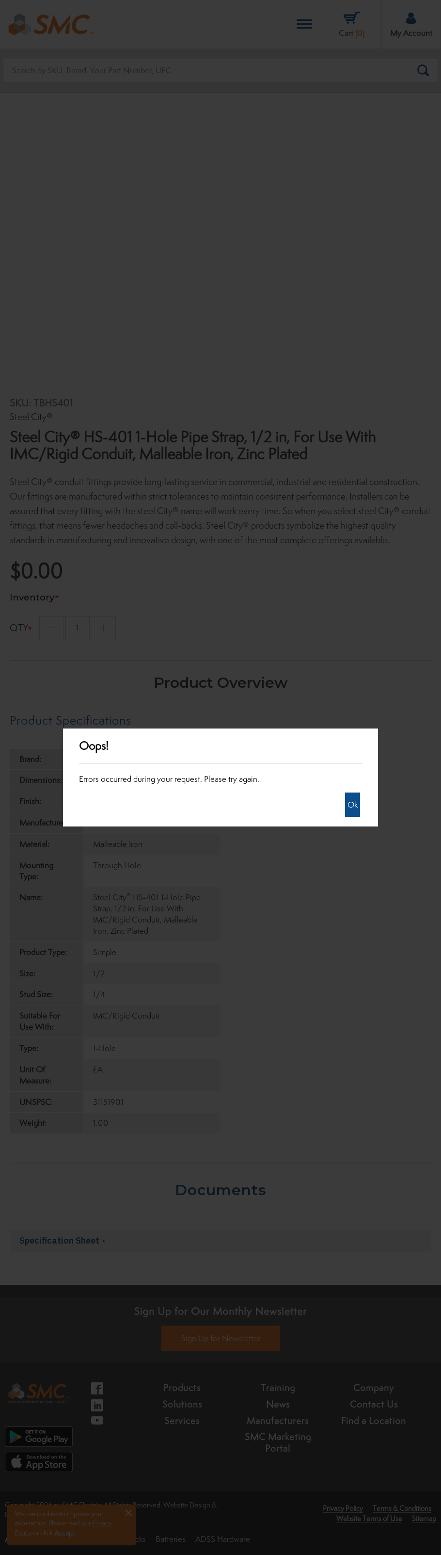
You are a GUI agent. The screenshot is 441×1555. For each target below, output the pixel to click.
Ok (352, 804)
